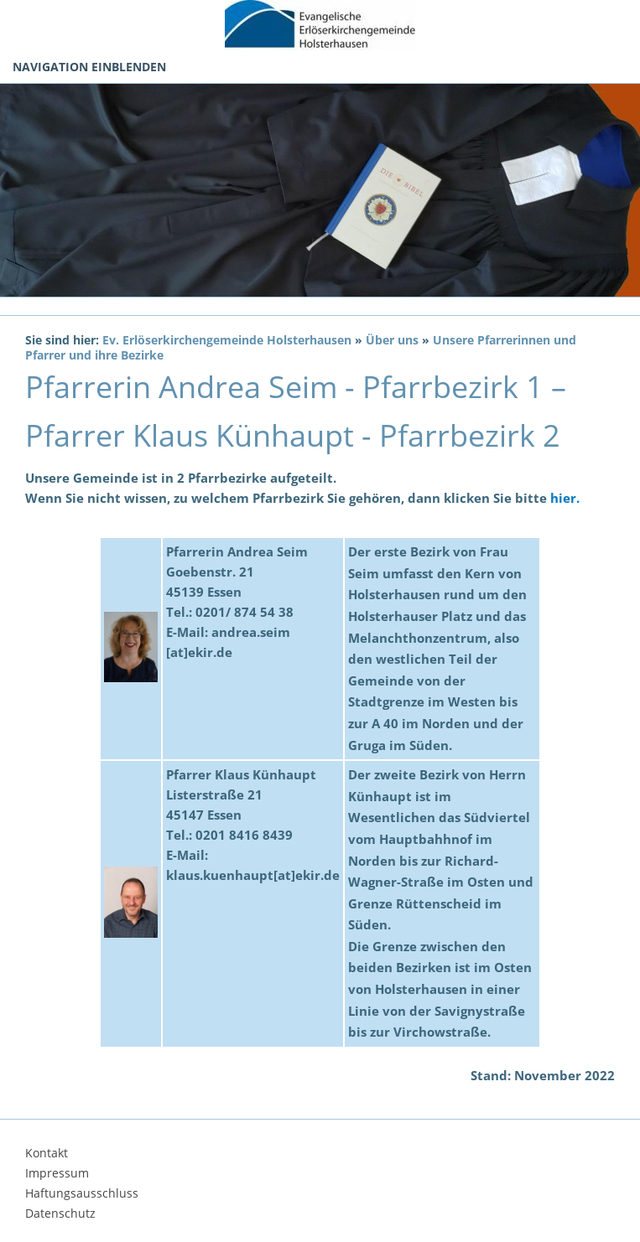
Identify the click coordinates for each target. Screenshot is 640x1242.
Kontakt (46, 1153)
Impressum (57, 1173)
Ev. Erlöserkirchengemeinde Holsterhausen (226, 340)
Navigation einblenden (89, 67)
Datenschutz (60, 1213)
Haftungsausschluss (81, 1193)
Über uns (392, 340)
